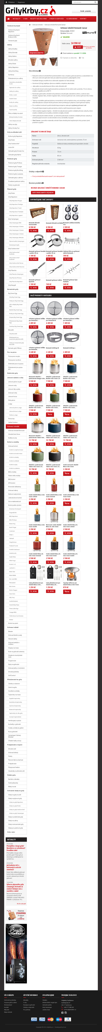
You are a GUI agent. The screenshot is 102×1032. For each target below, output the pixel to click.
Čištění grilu (11, 775)
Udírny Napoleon (13, 67)
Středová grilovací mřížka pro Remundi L (71, 319)
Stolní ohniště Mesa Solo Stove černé (71, 495)
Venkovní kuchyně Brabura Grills (14, 36)
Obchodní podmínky (10, 1000)
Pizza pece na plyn (14, 356)
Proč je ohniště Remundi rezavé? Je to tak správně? (48, 176)
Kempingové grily (14, 245)
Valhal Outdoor (13, 422)
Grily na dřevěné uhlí (14, 132)
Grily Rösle (11, 140)
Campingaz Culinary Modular (14, 736)
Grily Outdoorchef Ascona (16, 267)
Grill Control (11, 675)
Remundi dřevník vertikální (54, 223)
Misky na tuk (12, 786)
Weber (11, 619)
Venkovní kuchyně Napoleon (14, 30)
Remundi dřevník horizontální (34, 223)
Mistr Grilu (12, 571)
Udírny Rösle (12, 63)
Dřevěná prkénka (13, 672)
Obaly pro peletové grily (15, 828)
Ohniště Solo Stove (14, 434)
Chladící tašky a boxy (14, 741)
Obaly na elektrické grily (15, 817)
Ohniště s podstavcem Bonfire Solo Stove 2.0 (53, 377)
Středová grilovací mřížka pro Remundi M (54, 319)
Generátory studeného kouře (15, 83)
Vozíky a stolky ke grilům (16, 728)
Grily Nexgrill (12, 285)
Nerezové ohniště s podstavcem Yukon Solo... (37, 436)
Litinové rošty (12, 385)
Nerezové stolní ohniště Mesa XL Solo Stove (53, 525)
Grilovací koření (13, 446)
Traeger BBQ (12, 612)
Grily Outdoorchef (13, 143)
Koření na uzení (13, 623)
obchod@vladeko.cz (70, 1009)
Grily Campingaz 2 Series (16, 234)
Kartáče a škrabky (13, 779)
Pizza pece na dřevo (14, 360)
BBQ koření (11, 479)
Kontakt (83, 19)
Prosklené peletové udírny (16, 181)
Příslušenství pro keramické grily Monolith (16, 338)
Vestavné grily (12, 40)
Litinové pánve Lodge (15, 407)
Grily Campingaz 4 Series (16, 226)
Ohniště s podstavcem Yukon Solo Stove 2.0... (53, 436)
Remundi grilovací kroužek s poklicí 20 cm (37, 252)
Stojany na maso (13, 648)
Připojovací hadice (14, 767)
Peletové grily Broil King (15, 170)
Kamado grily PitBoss (15, 348)
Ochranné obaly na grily (15, 791)
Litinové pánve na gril (14, 382)
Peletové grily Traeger (15, 166)
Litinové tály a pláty (14, 389)
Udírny (9, 45)
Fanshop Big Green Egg (16, 326)
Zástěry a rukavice (14, 683)
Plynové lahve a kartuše (15, 760)
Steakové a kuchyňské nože (15, 656)
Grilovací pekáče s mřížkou (13, 643)
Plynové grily (11, 189)
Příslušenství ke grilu (14, 679)
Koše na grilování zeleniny (16, 651)
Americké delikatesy (14, 487)
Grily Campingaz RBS (15, 223)
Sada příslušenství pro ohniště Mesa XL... (53, 583)
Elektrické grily (12, 373)
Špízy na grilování (13, 664)
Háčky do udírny (14, 91)
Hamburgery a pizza (14, 720)
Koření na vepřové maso (16, 450)
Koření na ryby (13, 464)
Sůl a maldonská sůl (14, 501)
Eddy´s (11, 535)
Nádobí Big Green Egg (15, 310)
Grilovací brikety (13, 752)
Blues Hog (12, 523)
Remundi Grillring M (52, 348)
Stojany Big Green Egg (15, 317)
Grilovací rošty (12, 393)
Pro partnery (26, 1009)
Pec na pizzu (11, 352)
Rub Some (12, 586)
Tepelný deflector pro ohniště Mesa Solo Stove (71, 583)
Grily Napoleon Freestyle (16, 211)
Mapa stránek (8, 1012)
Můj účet (6, 1009)
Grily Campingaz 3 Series (16, 230)
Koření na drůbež (14, 461)
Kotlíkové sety (12, 438)
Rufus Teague (13, 590)
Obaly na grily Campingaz (16, 813)
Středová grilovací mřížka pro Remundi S (37, 319)
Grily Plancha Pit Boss (15, 278)
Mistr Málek (12, 575)
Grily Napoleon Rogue (15, 200)
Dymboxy (11, 75)
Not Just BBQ (13, 579)
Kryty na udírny (13, 106)
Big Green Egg (12, 293)
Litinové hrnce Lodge (15, 411)
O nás (25, 19)
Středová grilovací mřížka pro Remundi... (37, 348)
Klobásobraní (72, 19)
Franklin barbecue (14, 549)
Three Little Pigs (13, 608)
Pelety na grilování (14, 185)
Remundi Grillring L (69, 348)
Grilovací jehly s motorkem (16, 668)
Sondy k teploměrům (15, 717)
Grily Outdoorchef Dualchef (14, 258)
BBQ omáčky (12, 472)
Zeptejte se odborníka (70, 58)
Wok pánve (11, 400)
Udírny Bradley (12, 49)
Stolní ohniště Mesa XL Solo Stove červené (36, 554)
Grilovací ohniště (13, 426)
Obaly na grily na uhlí (14, 795)
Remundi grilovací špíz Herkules (70, 280)
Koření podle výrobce (14, 505)
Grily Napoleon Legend (15, 215)
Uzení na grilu (12, 687)
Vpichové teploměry (15, 706)
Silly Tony (12, 597)
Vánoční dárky (12, 639)
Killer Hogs (12, 560)
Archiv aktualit (21, 904)
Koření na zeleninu (14, 468)
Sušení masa (13, 98)
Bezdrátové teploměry (15, 702)
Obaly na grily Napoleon (16, 802)
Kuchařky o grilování (14, 724)
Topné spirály (13, 109)
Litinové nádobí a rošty (15, 378)
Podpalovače (12, 763)
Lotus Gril (11, 147)
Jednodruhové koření (15, 498)
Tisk (82, 58)
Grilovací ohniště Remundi (16, 430)
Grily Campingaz (13, 219)
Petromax (11, 418)
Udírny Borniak (12, 52)
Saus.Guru (12, 594)
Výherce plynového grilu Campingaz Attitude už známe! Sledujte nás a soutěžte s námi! (15, 887)
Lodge (10, 404)
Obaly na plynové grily (15, 798)
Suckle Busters (13, 601)
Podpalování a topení (14, 745)
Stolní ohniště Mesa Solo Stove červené (54, 495)
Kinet (64, 1027)
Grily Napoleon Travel (15, 208)
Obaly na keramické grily (16, 824)
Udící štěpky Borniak (15, 121)
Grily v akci (11, 832)
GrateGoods (12, 553)
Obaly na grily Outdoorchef (17, 809)
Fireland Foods (13, 546)
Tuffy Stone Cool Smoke (16, 616)
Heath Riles (12, 557)
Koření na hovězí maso (15, 453)
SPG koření (11, 483)
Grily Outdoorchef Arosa (16, 263)
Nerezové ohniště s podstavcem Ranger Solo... (37, 377)
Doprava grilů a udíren (10, 1002)
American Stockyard (15, 509)
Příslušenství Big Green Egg (15, 321)
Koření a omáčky (13, 442)
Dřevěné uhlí (12, 749)
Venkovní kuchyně (13, 26)
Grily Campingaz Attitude (16, 237)
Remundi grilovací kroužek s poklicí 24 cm (54, 252)
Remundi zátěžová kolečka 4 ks (71, 223)
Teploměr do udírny (14, 87)
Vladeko (44, 1000)
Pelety (10, 756)
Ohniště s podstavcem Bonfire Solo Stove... (70, 377)
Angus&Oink (13, 512)
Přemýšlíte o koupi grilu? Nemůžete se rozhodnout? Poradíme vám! (16, 848)
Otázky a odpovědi (56, 19)
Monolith (11, 330)
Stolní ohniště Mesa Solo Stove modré (37, 525)
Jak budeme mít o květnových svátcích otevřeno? (14, 867)
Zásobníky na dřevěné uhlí (16, 771)
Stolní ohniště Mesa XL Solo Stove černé (53, 554)
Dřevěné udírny (13, 60)
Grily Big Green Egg (14, 297)
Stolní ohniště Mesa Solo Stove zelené (37, 495)
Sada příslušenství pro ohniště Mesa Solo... (36, 583)
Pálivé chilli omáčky (14, 475)
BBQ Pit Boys (13, 520)
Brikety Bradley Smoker (16, 117)
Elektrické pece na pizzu (15, 364)
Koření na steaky (14, 457)
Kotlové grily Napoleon (15, 136)
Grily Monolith (13, 333)
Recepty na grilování (38, 19)
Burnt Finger (12, 527)
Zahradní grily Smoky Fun (16, 151)
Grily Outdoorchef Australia (14, 253)
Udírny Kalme (12, 56)
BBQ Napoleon (13, 516)
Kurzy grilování (12, 731)
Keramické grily (12, 289)
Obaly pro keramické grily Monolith (16, 343)
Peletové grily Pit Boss (15, 163)
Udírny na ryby (12, 124)
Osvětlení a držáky (14, 691)
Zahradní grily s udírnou (15, 177)
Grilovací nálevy (13, 490)
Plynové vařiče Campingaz (16, 241)
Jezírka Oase (46, 1009)
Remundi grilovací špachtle (34, 280)
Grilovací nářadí (12, 627)
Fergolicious (12, 542)
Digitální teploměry (14, 698)
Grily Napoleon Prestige (16, 204)
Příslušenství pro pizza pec (15, 368)
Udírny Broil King (13, 71)
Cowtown (12, 531)
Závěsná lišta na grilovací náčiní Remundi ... (71, 252)
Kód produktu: (65, 31)
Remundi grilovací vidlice (54, 280)
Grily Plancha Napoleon (16, 281)
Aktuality (11, 839)
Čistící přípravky (13, 783)
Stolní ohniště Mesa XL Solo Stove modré (70, 554)
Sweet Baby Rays (14, 605)
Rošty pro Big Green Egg (16, 313)
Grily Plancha (12, 270)
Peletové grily (12, 159)
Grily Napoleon (12, 197)
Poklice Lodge (13, 415)
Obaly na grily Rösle (15, 806)
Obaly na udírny (13, 820)
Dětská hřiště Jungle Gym (49, 1002)
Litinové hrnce (12, 396)
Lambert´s (12, 568)
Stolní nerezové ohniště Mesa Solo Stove (70, 465)
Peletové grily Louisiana (15, 174)
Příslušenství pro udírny (15, 78)
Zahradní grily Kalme (14, 155)
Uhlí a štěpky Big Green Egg (16, 305)
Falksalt (11, 538)
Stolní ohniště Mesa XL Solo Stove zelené (70, 525)
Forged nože (12, 660)
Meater (10, 631)
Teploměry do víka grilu (16, 713)
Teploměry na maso (14, 695)
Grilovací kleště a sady (15, 635)
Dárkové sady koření (14, 494)
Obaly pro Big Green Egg (16, 301)
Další (56, 61)
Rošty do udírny (13, 102)
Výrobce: (63, 33)
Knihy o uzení (13, 95)
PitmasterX (12, 582)
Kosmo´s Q (12, 564)
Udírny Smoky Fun (14, 128)
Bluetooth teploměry (15, 709)
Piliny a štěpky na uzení (15, 113)
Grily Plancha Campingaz (16, 274)
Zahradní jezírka (47, 1005)
